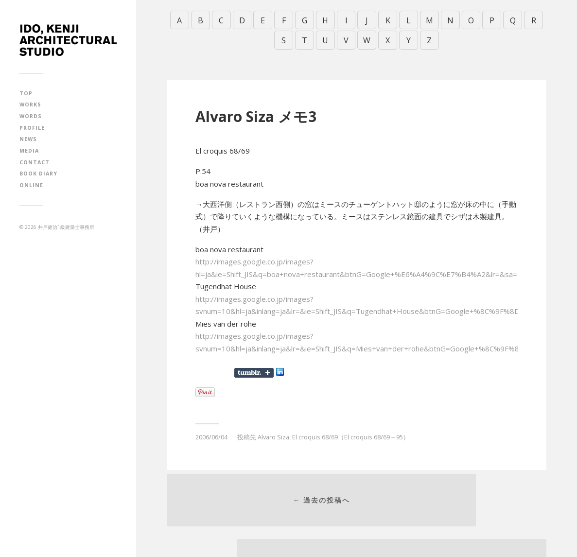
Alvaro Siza (273, 433)
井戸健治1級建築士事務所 (66, 227)
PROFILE (32, 127)
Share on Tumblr (254, 369)
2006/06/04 (211, 433)
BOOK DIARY (38, 173)
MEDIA (29, 150)
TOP (26, 93)
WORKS (30, 104)
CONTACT (34, 162)
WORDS (30, 116)
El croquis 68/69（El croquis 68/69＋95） (350, 433)
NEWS (28, 139)
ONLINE (31, 185)
